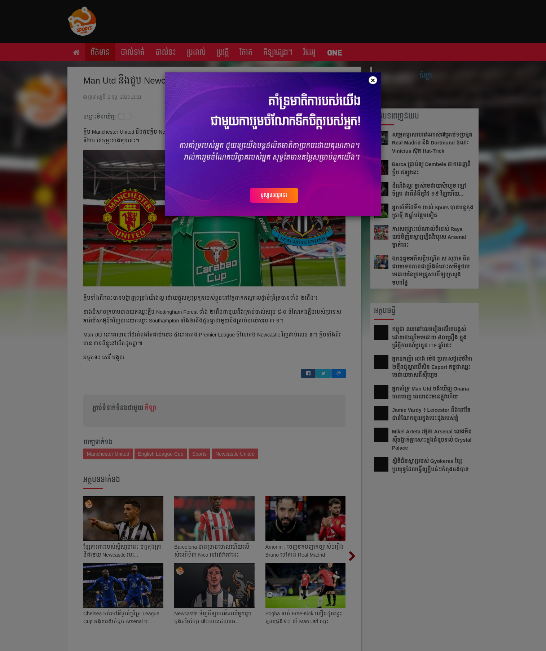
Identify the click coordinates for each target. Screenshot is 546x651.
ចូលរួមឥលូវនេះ (274, 195)
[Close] (373, 80)
